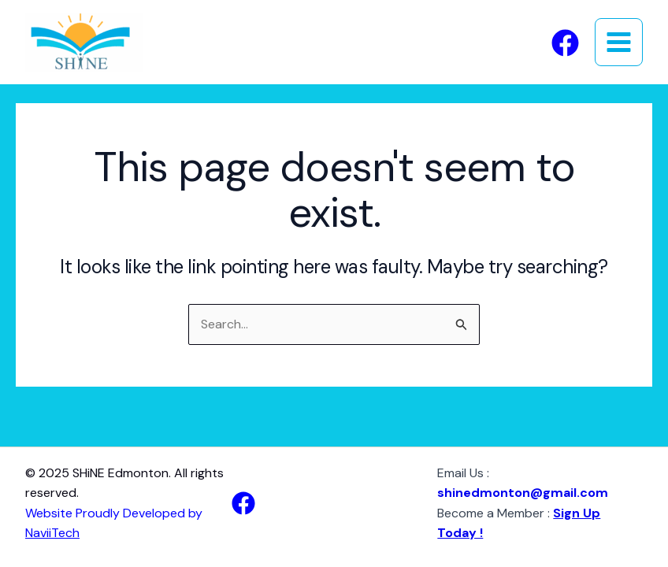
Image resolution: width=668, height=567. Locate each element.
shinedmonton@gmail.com (522, 492)
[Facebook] (565, 43)
